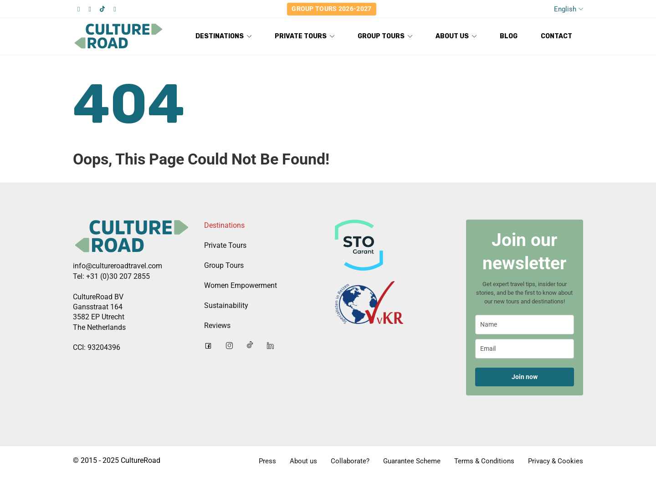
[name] (524, 324)
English (565, 9)
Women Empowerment (240, 285)
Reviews (217, 325)
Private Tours (225, 245)
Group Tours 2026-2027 (331, 8)
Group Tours (224, 265)
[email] (524, 349)
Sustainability (226, 305)
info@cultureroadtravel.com (117, 266)
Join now (525, 376)
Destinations (224, 225)
